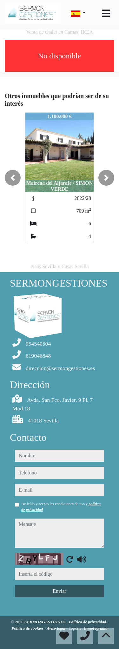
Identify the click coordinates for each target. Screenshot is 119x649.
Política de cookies (27, 628)
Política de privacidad (88, 621)
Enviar (59, 591)
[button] (13, 178)
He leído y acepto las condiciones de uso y (61, 507)
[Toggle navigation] (106, 13)
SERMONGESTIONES (45, 621)
